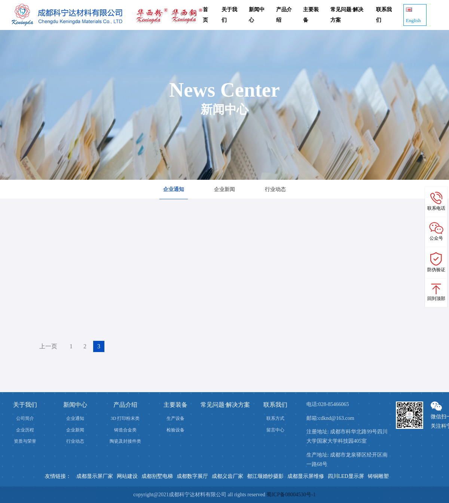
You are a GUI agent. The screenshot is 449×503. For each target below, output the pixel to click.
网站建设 (127, 476)
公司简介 (25, 418)
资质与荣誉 (25, 441)
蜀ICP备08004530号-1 (290, 494)
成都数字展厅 (192, 476)
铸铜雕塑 (378, 476)
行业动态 (275, 189)
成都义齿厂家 (227, 476)
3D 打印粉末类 (125, 418)
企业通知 (173, 189)
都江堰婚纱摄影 (265, 476)
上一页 (48, 346)
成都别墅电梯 (157, 476)
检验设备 (175, 430)
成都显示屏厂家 (94, 476)
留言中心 (275, 430)
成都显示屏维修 (305, 476)
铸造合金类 (125, 430)
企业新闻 (224, 189)
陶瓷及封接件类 (125, 441)
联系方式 (275, 418)
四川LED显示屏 (346, 476)
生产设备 (175, 418)
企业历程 (25, 430)
